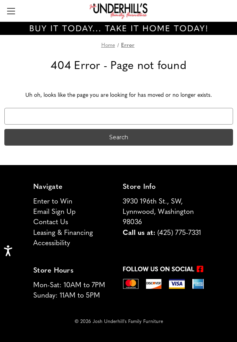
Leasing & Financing (63, 233)
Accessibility (51, 243)
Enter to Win (52, 201)
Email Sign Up (54, 212)
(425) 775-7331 (179, 233)
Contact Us (50, 222)
